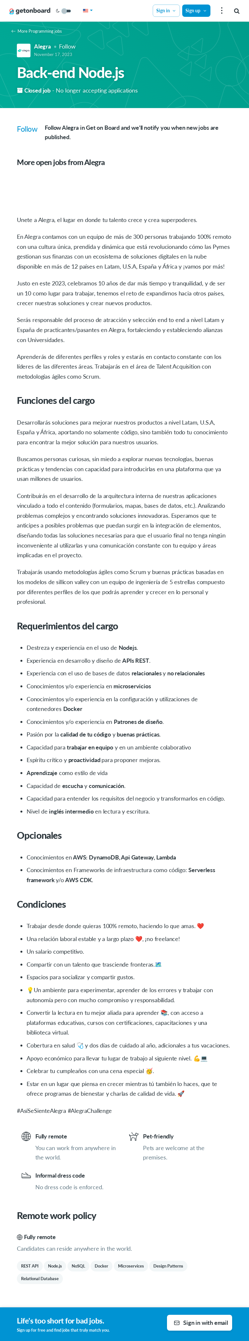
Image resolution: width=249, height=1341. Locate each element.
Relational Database (40, 1278)
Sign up (196, 10)
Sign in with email (201, 1322)
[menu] (221, 10)
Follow (67, 46)
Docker (101, 1266)
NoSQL (78, 1266)
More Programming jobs (36, 31)
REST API (30, 1266)
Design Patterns (168, 1266)
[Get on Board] (29, 11)
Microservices (131, 1266)
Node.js (55, 1266)
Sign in (166, 10)
